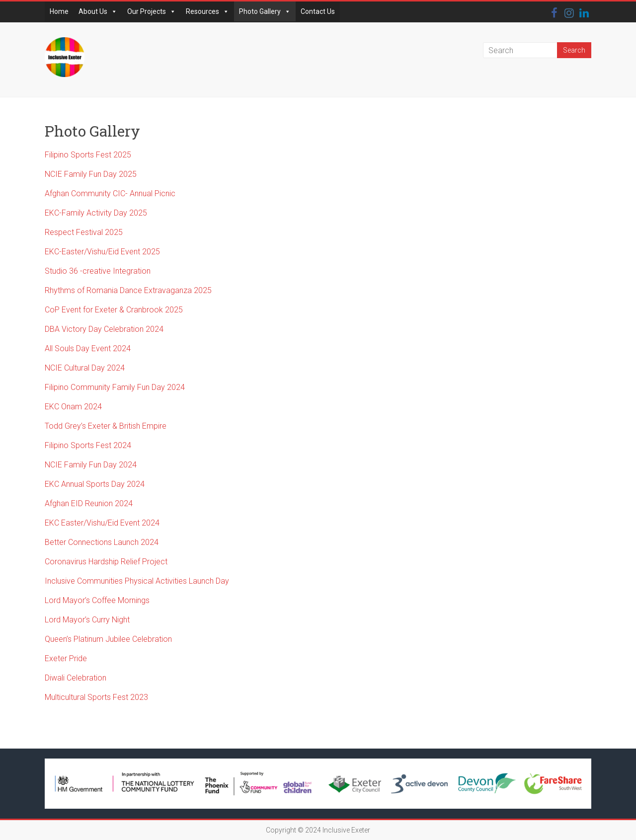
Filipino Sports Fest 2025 (88, 154)
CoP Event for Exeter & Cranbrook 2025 (114, 309)
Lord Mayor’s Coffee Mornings (97, 600)
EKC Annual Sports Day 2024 (95, 484)
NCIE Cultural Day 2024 (85, 368)
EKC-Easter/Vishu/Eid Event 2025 (102, 251)
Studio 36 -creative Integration (98, 271)
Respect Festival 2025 (84, 232)
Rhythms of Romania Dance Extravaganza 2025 (128, 290)
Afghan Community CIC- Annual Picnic (110, 193)
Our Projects (151, 11)
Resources (207, 11)
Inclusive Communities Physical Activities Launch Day (137, 581)
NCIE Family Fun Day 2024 (91, 464)
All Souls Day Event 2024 (88, 348)
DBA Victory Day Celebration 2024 (104, 329)
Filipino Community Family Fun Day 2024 (115, 387)
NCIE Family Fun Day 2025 (91, 174)
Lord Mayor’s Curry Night (87, 619)
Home (59, 11)
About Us (98, 11)
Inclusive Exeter (346, 830)
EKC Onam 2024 (73, 406)
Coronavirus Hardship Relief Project (106, 561)
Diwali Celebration (75, 678)
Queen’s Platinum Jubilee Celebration (108, 639)
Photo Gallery (265, 11)
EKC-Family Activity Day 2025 (96, 213)
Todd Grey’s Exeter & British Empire (106, 426)
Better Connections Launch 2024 (102, 542)
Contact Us (318, 11)
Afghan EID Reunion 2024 (89, 503)
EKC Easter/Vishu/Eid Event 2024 (102, 523)
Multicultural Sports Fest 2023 (96, 697)
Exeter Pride (66, 658)
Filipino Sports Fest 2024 (88, 445)
